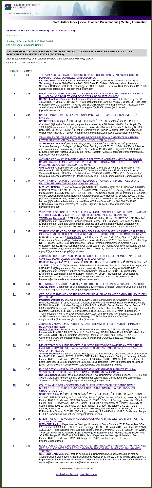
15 (14, 385)
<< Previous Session (67, 474)
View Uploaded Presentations (99, 22)
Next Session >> (88, 474)
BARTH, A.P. (46, 329)
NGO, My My (74, 237)
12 (14, 324)
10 (14, 284)
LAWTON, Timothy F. (51, 187)
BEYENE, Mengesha (50, 262)
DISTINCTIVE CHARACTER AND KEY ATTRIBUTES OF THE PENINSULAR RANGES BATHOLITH (92, 284)
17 (14, 445)
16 (14, 418)
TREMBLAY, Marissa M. (52, 218)
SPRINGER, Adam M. (51, 394)
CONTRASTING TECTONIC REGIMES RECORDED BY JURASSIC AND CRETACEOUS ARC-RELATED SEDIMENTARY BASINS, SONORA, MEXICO (89, 182)
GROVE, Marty (47, 286)
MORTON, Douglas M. (51, 300)
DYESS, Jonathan (49, 99)
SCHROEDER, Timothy (52, 143)
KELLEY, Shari (47, 80)
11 (14, 294)
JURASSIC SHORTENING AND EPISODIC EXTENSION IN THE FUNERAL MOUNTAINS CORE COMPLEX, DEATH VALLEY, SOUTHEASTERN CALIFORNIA (90, 257)
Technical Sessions (84, 468)
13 (14, 345)
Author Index (68, 22)
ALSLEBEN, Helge (49, 353)
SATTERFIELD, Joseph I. (53, 121)
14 (14, 369)
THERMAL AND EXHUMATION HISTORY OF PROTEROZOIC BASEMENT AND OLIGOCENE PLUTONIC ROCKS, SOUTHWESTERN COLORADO (89, 76)
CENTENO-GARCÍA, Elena (54, 454)
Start (55, 22)
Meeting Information (134, 22)
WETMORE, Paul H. (50, 424)
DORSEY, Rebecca (49, 375)
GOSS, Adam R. (48, 167)
